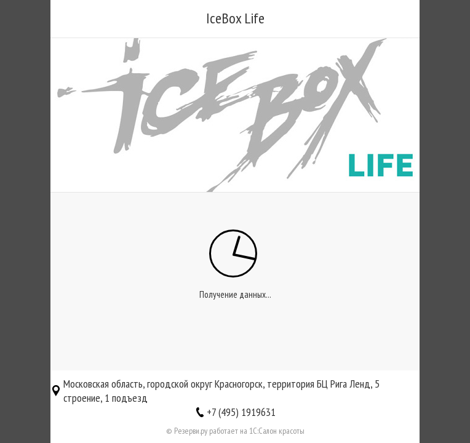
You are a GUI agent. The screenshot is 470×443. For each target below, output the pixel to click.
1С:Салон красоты (277, 430)
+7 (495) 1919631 (241, 412)
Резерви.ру (190, 430)
